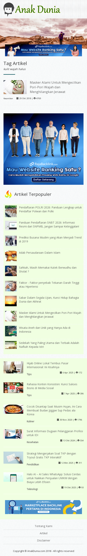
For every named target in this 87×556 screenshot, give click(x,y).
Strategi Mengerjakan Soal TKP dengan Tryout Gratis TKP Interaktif (51, 455)
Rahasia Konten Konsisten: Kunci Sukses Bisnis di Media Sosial (52, 386)
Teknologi (32, 489)
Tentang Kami (43, 526)
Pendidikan (33, 464)
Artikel (43, 533)
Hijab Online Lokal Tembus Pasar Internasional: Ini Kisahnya (47, 365)
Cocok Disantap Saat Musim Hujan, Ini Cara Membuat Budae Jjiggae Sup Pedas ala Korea (54, 410)
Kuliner (30, 421)
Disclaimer (43, 540)
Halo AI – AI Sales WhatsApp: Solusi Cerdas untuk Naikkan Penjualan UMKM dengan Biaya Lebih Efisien (54, 478)
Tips (29, 374)
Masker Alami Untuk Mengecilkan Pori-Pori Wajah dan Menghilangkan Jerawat (55, 87)
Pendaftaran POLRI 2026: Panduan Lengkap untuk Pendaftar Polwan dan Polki (50, 209)
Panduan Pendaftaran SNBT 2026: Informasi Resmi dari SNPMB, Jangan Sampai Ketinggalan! (49, 224)
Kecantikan (8, 98)
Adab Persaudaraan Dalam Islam (39, 252)
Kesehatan (32, 442)
